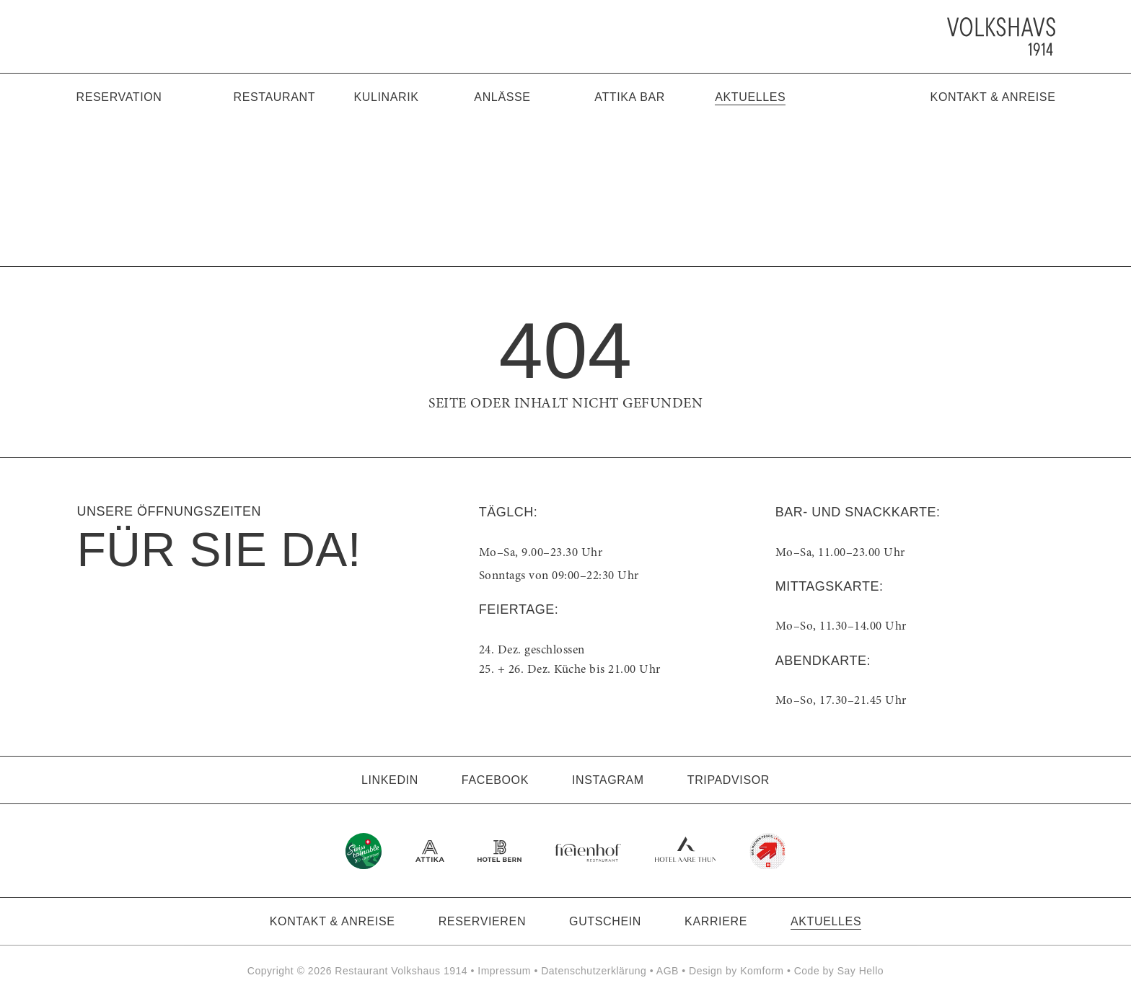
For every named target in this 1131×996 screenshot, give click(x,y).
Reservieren (482, 921)
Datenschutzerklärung (593, 971)
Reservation (119, 97)
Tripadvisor (728, 780)
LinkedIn (389, 780)
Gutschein (605, 921)
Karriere (716, 921)
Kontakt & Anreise (993, 97)
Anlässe (502, 97)
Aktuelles (750, 97)
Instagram (608, 780)
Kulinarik (385, 97)
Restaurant (275, 97)
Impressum (504, 971)
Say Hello (860, 971)
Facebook (495, 780)
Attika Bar (629, 97)
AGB (667, 971)
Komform (761, 971)
